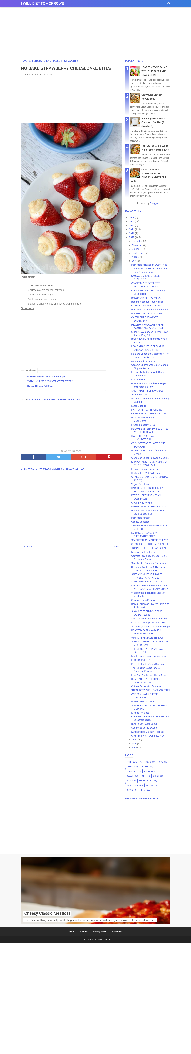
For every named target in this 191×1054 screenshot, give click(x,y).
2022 (132, 225)
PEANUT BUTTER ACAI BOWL (146, 313)
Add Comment (46, 74)
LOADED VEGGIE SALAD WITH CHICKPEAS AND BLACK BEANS (154, 71)
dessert (130, 776)
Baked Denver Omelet (142, 701)
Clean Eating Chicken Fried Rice (147, 735)
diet (143, 776)
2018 (132, 237)
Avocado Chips (139, 394)
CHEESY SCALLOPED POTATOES (148, 413)
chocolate (132, 771)
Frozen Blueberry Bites (143, 425)
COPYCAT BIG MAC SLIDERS (146, 305)
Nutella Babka (138, 405)
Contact (84, 931)
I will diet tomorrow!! (42, 3)
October (136, 249)
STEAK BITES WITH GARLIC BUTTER (150, 690)
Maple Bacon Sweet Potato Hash (148, 656)
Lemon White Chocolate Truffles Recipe (46, 376)
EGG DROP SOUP (140, 660)
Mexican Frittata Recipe (143, 552)
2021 (132, 229)
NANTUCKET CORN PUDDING (146, 409)
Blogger (154, 203)
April (134, 747)
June (135, 739)
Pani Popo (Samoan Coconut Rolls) (150, 309)
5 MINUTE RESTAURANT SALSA (148, 637)
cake (160, 762)
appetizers (132, 762)
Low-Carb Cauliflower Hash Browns (149, 675)
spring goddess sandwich (144, 361)
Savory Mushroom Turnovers (146, 581)
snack (130, 790)
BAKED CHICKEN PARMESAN (146, 297)
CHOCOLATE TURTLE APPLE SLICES (150, 544)
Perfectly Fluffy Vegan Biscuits (147, 664)
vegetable (145, 790)
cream (147, 771)
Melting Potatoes (140, 712)
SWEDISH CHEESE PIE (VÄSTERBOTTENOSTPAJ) (50, 381)
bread (148, 762)
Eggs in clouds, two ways (144, 469)
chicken (145, 767)
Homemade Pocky (142, 517)
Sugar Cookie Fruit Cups (144, 727)
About (71, 931)
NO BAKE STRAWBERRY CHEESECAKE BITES (53, 399)
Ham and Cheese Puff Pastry (40, 386)
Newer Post (27, 547)
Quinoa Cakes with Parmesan (146, 686)
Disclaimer (117, 931)
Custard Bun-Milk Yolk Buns (145, 473)
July (134, 260)
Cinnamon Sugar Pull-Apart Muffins (150, 457)
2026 (132, 217)
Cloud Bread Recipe (141, 502)
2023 (132, 221)
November (137, 245)
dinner (156, 776)
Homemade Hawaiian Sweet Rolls (149, 264)
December (137, 241)
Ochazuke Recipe (140, 521)
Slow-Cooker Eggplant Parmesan (148, 563)
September (138, 253)
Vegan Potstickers (140, 484)
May (134, 743)
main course (132, 785)
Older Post (115, 547)
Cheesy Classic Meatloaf (47, 913)
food (129, 781)
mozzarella (151, 785)
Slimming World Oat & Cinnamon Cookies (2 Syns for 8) (153, 122)
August (136, 256)
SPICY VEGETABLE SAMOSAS (147, 390)
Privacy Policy (100, 931)
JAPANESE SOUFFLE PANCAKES (148, 548)
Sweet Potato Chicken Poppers (147, 731)
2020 (132, 233)
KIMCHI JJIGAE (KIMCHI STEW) (148, 622)
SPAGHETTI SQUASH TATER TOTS (149, 540)
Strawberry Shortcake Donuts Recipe (150, 626)
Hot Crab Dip (138, 379)
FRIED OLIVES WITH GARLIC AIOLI (149, 506)
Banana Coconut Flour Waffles (147, 301)
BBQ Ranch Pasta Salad (144, 724)
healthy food (145, 781)
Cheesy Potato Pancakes (144, 600)
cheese (130, 767)
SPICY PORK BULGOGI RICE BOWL (149, 618)
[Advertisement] (95, 34)
